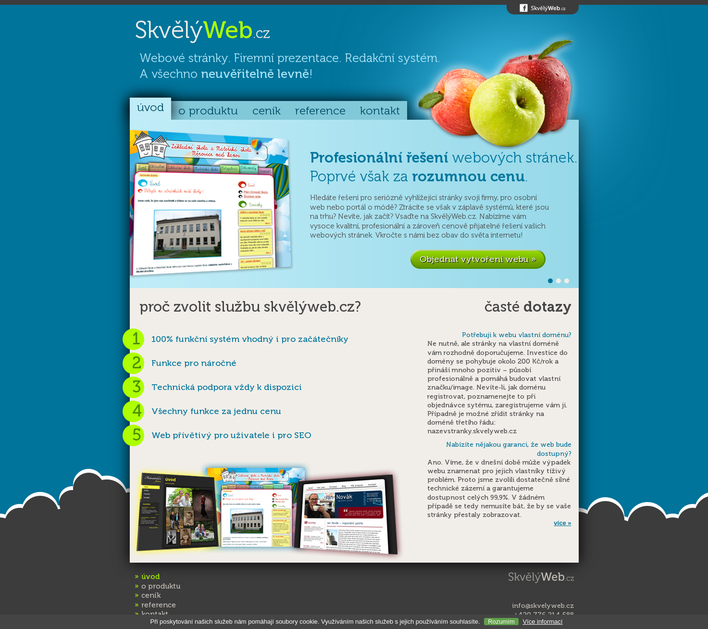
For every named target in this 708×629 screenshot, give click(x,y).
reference (320, 110)
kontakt (380, 110)
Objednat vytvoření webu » (478, 259)
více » (562, 523)
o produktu (208, 110)
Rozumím (501, 621)
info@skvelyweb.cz (543, 605)
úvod (150, 107)
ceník (266, 110)
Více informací (542, 621)
